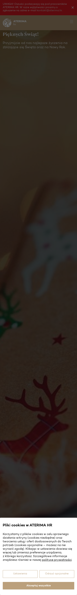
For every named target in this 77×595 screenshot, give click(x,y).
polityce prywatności (57, 560)
